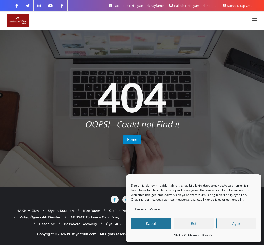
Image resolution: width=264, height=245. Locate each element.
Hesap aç (47, 224)
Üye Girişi (114, 224)
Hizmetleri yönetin (147, 209)
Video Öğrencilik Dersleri (41, 217)
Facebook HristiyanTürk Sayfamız (137, 5)
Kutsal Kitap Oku (237, 5)
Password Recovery (80, 224)
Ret (193, 223)
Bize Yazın (209, 235)
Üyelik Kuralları (61, 211)
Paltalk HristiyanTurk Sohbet (193, 5)
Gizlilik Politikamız (186, 235)
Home (132, 139)
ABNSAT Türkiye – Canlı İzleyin (96, 217)
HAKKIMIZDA (27, 211)
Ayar (236, 223)
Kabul (151, 223)
